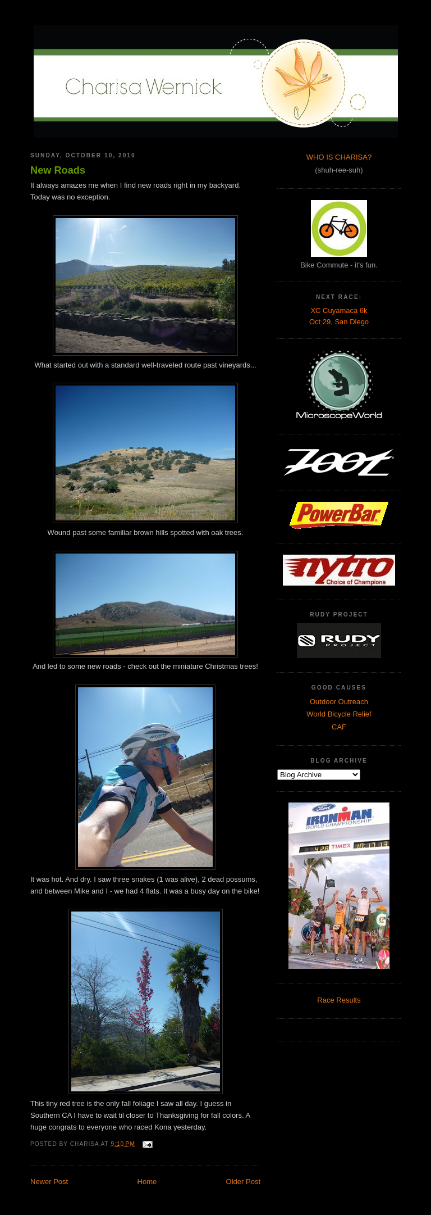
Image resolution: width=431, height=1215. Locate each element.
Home (147, 1181)
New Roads (57, 170)
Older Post (243, 1181)
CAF (339, 727)
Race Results (338, 1000)
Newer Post (49, 1181)
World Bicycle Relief (338, 714)
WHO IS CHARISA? (339, 157)
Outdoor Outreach (339, 701)
